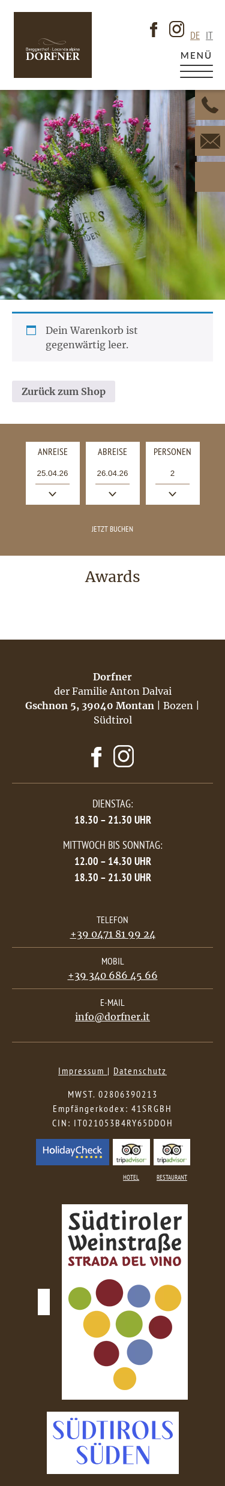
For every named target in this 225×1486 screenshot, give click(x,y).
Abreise (119, 454)
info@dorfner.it (112, 1017)
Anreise (59, 454)
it (209, 36)
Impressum (82, 1071)
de (195, 36)
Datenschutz (140, 1071)
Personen (172, 451)
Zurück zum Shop (64, 391)
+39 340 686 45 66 (113, 975)
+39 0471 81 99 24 (112, 934)
